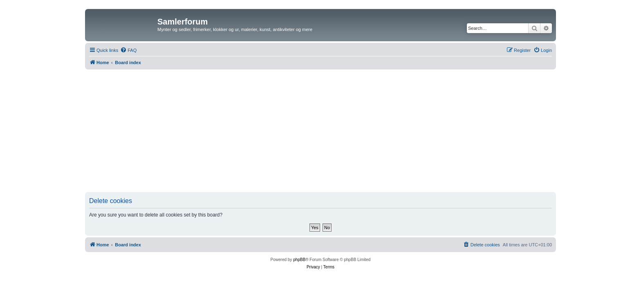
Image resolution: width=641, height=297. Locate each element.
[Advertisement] (320, 131)
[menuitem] (128, 50)
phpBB (299, 259)
